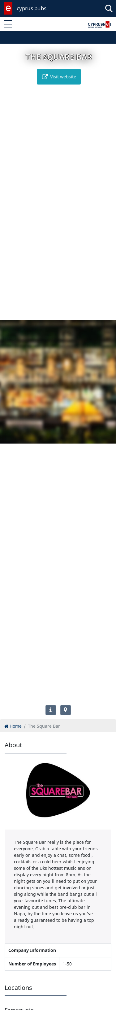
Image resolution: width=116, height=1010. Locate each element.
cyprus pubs (31, 8)
